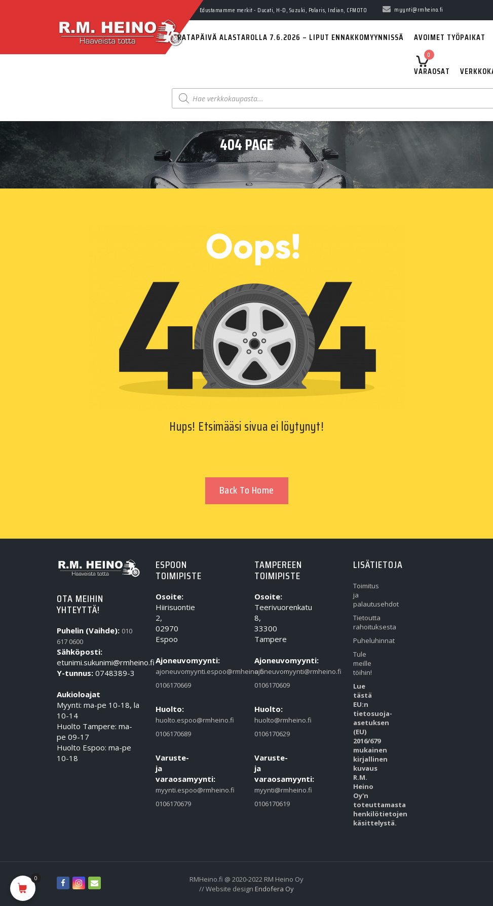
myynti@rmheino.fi (268, 790)
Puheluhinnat (367, 640)
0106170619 (268, 803)
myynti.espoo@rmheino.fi (169, 790)
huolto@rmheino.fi (268, 720)
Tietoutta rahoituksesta (367, 622)
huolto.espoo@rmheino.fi (169, 720)
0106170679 (169, 803)
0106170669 (169, 685)
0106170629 (268, 733)
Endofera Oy (274, 888)
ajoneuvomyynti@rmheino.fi (268, 671)
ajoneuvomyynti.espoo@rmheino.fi (169, 671)
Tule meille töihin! (362, 663)
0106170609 (268, 685)
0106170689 (169, 733)
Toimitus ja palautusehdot (367, 595)
